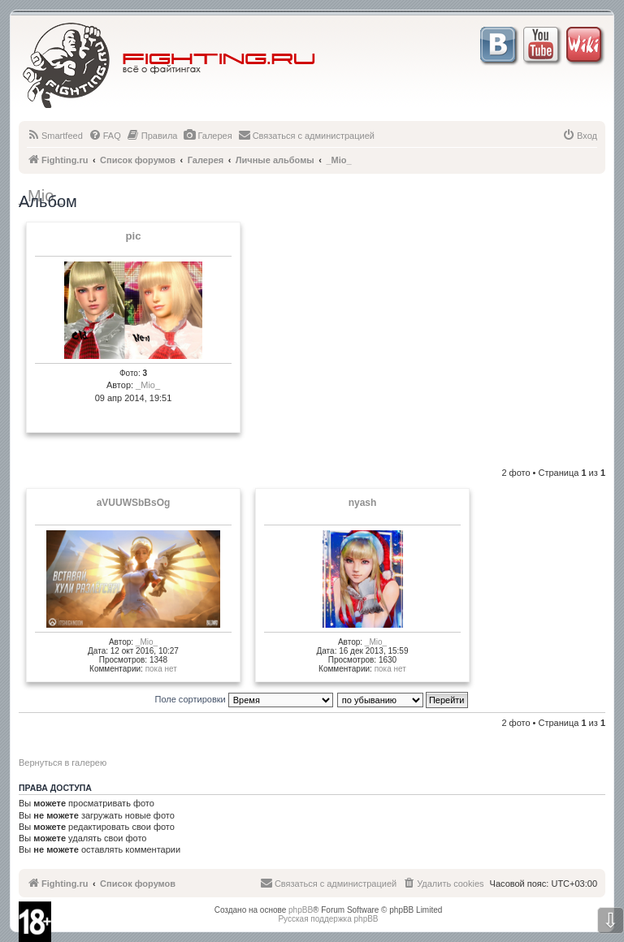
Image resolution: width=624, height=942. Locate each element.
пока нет (161, 668)
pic (133, 236)
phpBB (300, 909)
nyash (363, 502)
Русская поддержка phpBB (328, 918)
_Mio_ (148, 385)
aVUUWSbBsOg (134, 502)
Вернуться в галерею (62, 762)
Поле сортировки (244, 699)
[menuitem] (55, 135)
